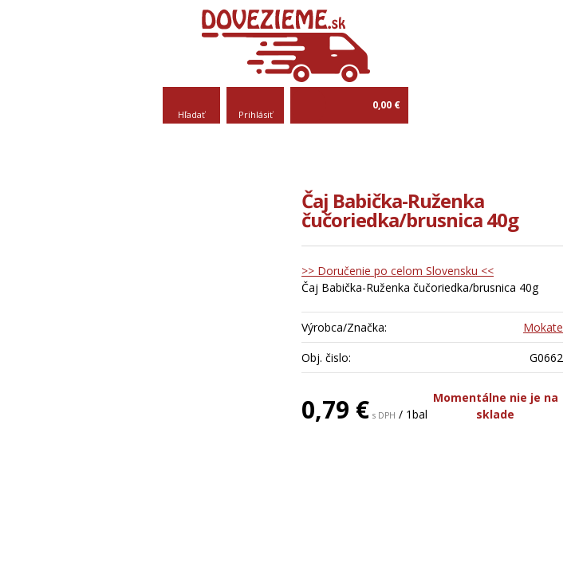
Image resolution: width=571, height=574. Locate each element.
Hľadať (191, 114)
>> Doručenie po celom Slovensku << (397, 270)
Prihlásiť (255, 114)
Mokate (543, 327)
